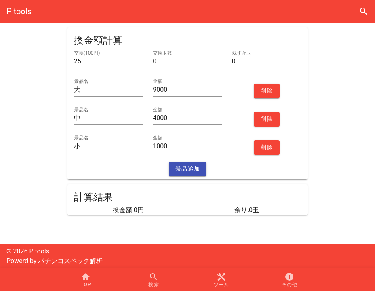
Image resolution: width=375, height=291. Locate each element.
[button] (221, 279)
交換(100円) (87, 53)
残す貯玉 (241, 53)
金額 (157, 81)
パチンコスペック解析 (70, 261)
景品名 (81, 81)
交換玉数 (162, 53)
